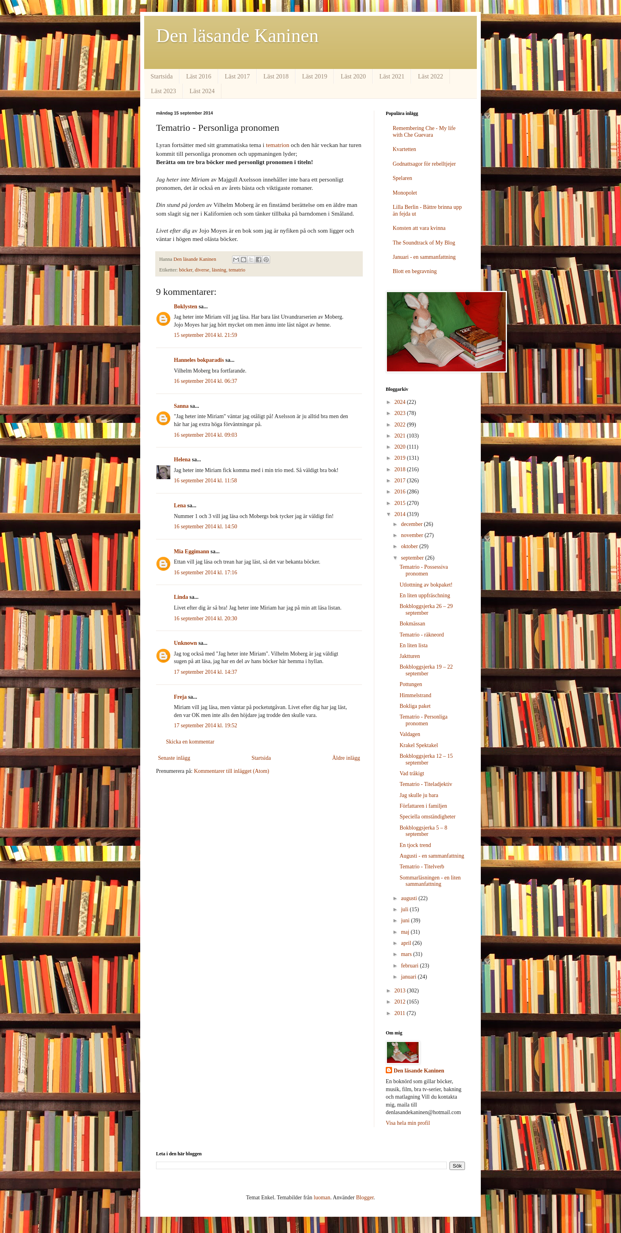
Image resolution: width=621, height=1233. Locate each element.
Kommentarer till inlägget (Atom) (231, 771)
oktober (410, 546)
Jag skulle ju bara (419, 795)
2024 (400, 402)
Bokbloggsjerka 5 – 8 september (423, 831)
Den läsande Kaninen (237, 35)
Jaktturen (410, 656)
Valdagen (410, 734)
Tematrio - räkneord (422, 635)
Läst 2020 (353, 76)
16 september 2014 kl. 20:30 (205, 618)
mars (407, 954)
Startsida (161, 76)
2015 (400, 503)
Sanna (181, 406)
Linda (181, 597)
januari (409, 977)
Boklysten (185, 307)
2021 (400, 436)
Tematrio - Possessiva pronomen (424, 570)
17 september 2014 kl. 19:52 (205, 725)
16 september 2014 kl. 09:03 (205, 435)
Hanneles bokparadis (199, 360)
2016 (400, 492)
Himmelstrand (415, 695)
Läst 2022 (430, 76)
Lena (180, 505)
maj (406, 932)
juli (405, 909)
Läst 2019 (315, 76)
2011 (400, 1013)
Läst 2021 (392, 76)
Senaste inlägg (174, 758)
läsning (219, 270)
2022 (400, 425)
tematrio (237, 270)
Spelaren (402, 178)
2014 (400, 514)
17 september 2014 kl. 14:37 (205, 672)
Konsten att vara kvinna (419, 228)
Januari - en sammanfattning (424, 257)
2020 (400, 447)
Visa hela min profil (408, 1123)
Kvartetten (404, 149)
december (412, 524)
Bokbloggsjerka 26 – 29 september (426, 609)
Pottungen (411, 684)
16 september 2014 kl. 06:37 (205, 381)
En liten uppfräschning (425, 595)
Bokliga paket (415, 706)
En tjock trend (415, 845)
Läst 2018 (276, 76)
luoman (322, 1198)
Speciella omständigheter (427, 817)
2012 (400, 1002)
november (412, 535)
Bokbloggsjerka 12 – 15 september (426, 759)
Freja (180, 697)
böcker (185, 270)
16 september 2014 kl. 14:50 (205, 527)
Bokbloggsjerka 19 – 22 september (426, 670)
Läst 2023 (163, 91)
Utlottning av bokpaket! (426, 585)
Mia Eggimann (191, 551)
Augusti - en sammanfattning (432, 856)
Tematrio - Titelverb (422, 867)
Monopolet (405, 193)
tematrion (277, 144)
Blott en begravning (415, 271)
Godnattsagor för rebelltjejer (424, 164)
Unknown (185, 643)
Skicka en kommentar (190, 742)
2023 (400, 413)
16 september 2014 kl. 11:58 (205, 481)
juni (406, 920)
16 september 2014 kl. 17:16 (205, 572)
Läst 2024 (202, 91)
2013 (400, 991)
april (406, 943)
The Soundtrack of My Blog (424, 243)
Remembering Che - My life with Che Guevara (424, 131)
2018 (400, 469)
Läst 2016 (198, 76)
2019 (400, 458)
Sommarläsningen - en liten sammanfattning (430, 881)
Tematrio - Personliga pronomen (424, 720)
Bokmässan (412, 624)
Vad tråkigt (412, 773)
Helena (182, 460)
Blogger (364, 1198)
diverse (202, 270)
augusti (409, 898)
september (413, 558)
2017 (400, 481)
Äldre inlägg (346, 758)
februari (410, 966)
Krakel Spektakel (419, 745)
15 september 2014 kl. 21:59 (205, 335)
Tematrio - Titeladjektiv (426, 784)
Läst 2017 (237, 76)
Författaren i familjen (423, 806)
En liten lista (414, 645)
